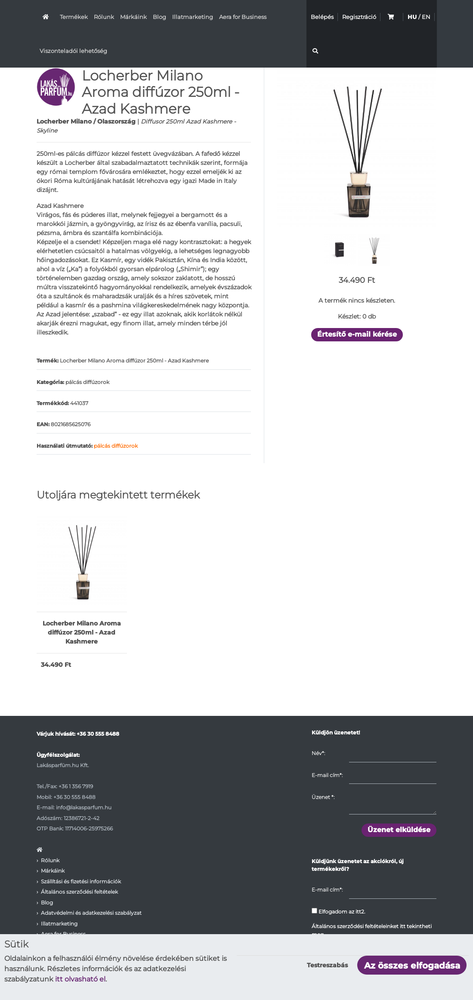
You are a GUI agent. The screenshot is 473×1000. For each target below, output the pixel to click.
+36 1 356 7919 (76, 786)
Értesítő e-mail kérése (357, 334)
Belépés (322, 16)
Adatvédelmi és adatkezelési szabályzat (91, 913)
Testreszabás (327, 965)
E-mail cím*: (327, 775)
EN (426, 16)
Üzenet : (323, 797)
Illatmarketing (192, 16)
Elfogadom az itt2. (338, 911)
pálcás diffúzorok (116, 446)
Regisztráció (359, 16)
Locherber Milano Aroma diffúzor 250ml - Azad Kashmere (82, 632)
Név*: (318, 753)
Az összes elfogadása (412, 965)
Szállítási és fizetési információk (81, 881)
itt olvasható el (80, 979)
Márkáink (133, 16)
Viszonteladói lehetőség (73, 50)
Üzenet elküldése (399, 830)
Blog (159, 16)
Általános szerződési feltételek (79, 892)
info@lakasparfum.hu (83, 807)
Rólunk (104, 16)
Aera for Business (242, 16)
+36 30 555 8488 (98, 734)
